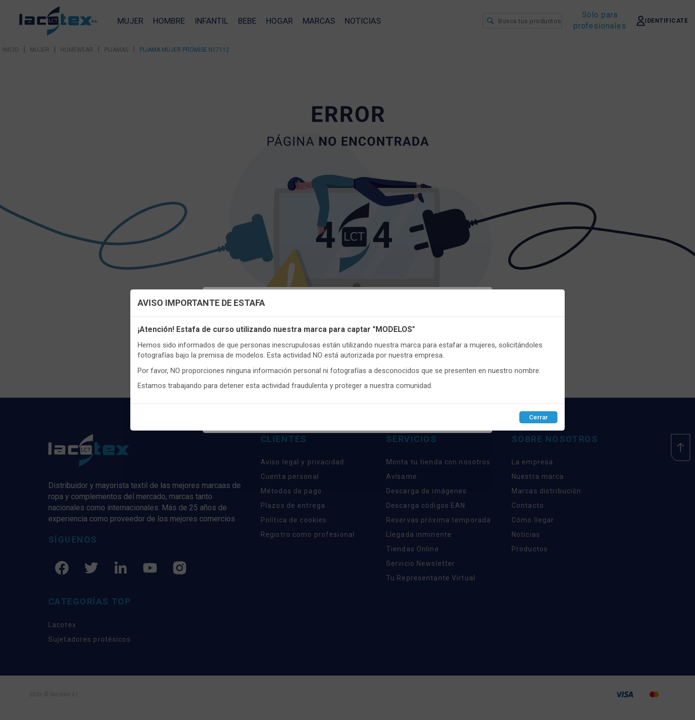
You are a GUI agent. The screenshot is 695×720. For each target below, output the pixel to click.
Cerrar (538, 417)
